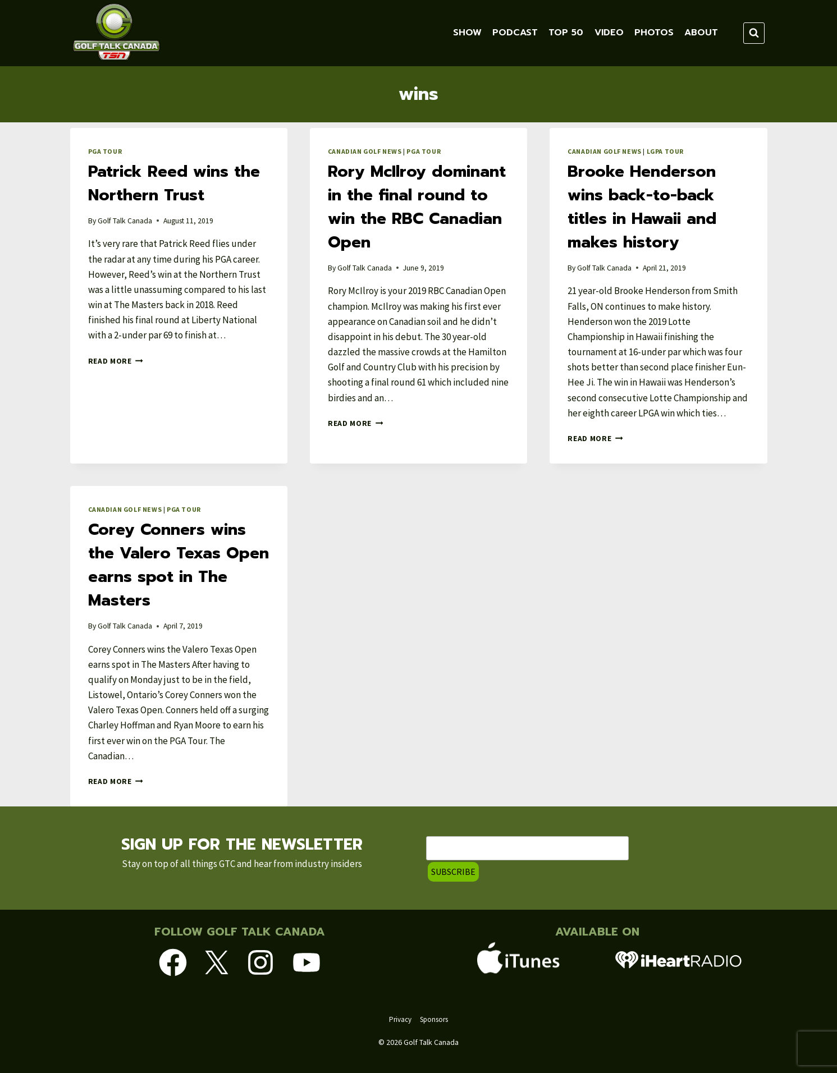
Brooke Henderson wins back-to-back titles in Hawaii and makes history (642, 206)
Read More (116, 361)
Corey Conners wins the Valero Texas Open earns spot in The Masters (178, 564)
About (701, 32)
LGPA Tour (665, 151)
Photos (654, 32)
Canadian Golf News (365, 151)
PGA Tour (105, 151)
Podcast (515, 32)
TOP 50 (565, 32)
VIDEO (609, 32)
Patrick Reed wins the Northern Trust (174, 183)
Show (467, 32)
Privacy (400, 1019)
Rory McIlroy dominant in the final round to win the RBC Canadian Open (417, 206)
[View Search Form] (754, 33)
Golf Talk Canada (125, 221)
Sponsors (434, 1019)
